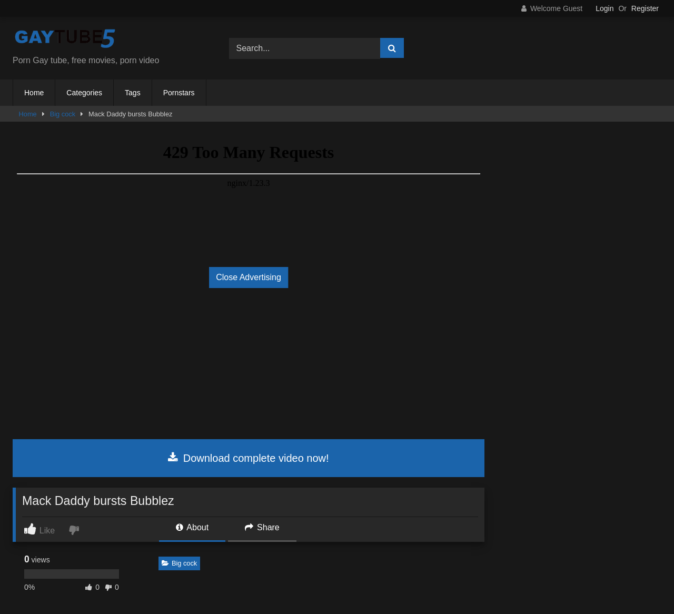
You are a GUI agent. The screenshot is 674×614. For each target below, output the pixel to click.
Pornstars (179, 92)
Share (262, 527)
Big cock (62, 114)
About (192, 527)
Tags (133, 92)
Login (604, 8)
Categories (84, 92)
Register (645, 8)
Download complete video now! (248, 458)
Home (34, 92)
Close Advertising (248, 277)
